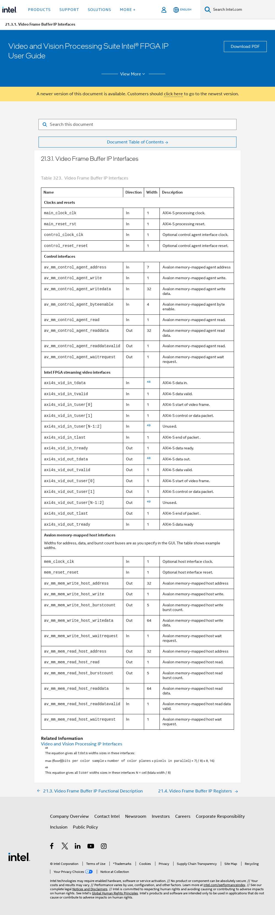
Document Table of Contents (135, 142)
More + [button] (128, 9)
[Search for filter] (137, 124)
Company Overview (69, 815)
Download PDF (245, 46)
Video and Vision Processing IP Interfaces (81, 744)
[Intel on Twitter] (65, 845)
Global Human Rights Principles (115, 891)
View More (133, 74)
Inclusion (58, 825)
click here (173, 94)
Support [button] (69, 9)
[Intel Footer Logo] (19, 855)
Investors (161, 815)
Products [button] (39, 9)
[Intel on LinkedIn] (78, 845)
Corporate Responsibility (220, 815)
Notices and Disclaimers (90, 887)
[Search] (208, 9)
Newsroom (135, 815)
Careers (182, 815)
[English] (182, 9)
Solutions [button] (99, 9)
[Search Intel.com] (243, 9)
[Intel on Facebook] (52, 845)
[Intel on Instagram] (104, 845)
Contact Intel (107, 815)
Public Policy (85, 825)
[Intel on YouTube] (91, 845)
